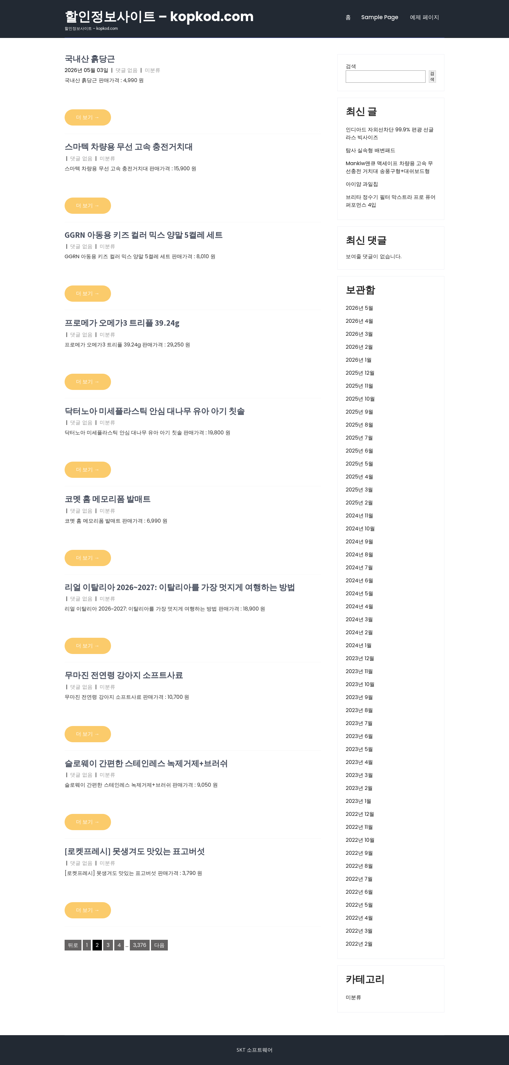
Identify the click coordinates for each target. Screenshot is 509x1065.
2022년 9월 (359, 853)
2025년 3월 (359, 489)
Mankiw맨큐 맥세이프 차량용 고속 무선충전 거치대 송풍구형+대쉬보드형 (389, 167)
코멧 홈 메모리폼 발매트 (108, 498)
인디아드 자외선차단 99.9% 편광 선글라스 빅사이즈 (390, 133)
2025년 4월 (359, 476)
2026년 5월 (359, 308)
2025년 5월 (359, 463)
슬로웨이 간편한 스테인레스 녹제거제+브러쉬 (146, 763)
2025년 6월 (359, 450)
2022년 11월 (359, 827)
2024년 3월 (359, 619)
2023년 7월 (359, 723)
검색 (351, 66)
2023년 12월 (360, 658)
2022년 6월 (359, 892)
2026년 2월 (359, 347)
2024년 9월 (359, 541)
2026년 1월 (359, 360)
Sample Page (379, 17)
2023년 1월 (358, 801)
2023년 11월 (359, 671)
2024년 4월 (359, 606)
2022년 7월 (359, 879)
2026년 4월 (359, 321)
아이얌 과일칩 (362, 184)
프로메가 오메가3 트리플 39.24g (122, 322)
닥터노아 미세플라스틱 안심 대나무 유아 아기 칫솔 (155, 410)
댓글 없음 (127, 70)
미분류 (152, 70)
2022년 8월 (359, 866)
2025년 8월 (359, 425)
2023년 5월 (359, 749)
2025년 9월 (359, 412)
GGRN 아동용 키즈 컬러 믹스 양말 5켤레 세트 (144, 234)
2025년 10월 (360, 399)
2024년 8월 (359, 554)
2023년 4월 (359, 762)
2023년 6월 (359, 736)
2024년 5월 (359, 593)
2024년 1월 (359, 645)
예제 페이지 (424, 17)
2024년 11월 (359, 515)
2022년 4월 (359, 918)
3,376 (139, 945)
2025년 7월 (359, 438)
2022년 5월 (359, 905)
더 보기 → (88, 117)
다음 (159, 945)
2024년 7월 (359, 567)
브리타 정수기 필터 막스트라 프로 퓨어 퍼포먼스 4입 (391, 201)
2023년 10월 (360, 684)
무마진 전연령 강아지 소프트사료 (124, 675)
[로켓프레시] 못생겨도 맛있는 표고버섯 (135, 851)
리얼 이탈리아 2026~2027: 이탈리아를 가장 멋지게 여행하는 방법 (180, 587)
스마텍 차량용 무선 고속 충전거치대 (129, 146)
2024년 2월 (359, 632)
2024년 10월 (360, 528)
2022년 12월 (360, 814)
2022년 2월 (359, 944)
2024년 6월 (359, 580)
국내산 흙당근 (90, 58)
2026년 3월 (359, 334)
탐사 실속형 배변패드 (370, 150)
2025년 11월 (359, 386)
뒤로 (73, 945)
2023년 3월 (359, 775)
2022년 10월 (360, 840)
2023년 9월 (359, 697)
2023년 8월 (359, 710)
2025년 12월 (360, 373)
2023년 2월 (359, 788)
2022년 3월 (359, 931)
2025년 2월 (359, 502)
